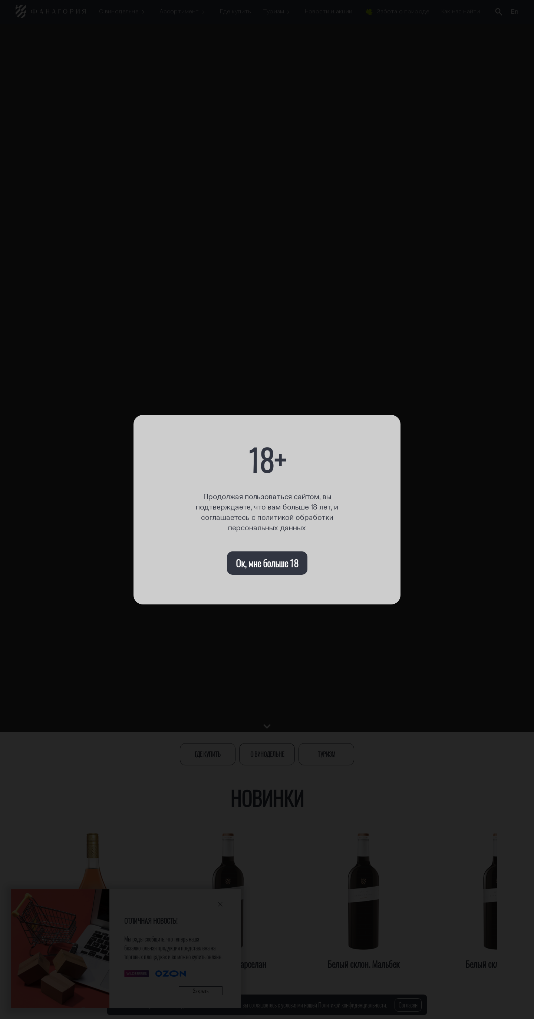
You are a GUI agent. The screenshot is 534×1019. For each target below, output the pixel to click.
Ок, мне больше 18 (267, 563)
